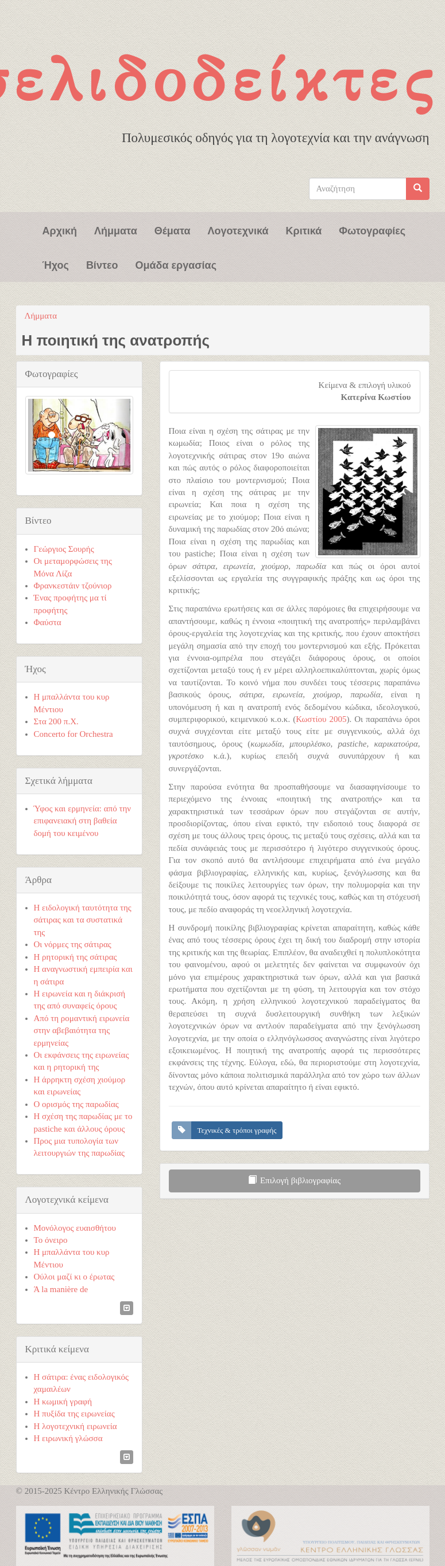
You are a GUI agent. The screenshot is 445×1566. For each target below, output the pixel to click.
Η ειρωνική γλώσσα (68, 1438)
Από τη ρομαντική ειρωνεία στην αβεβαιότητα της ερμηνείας (82, 1030)
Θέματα (172, 229)
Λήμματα (115, 229)
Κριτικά (304, 229)
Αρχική (60, 229)
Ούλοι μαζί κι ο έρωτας (74, 1276)
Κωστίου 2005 (321, 719)
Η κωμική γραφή (63, 1401)
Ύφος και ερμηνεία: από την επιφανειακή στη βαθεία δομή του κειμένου (82, 821)
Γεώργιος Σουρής (64, 549)
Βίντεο (102, 264)
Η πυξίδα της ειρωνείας (74, 1413)
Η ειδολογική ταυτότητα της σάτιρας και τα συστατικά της (82, 920)
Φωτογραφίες (372, 229)
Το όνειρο (51, 1240)
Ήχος (55, 264)
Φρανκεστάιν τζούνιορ (73, 585)
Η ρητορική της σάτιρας (75, 956)
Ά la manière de (61, 1289)
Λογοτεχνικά (238, 229)
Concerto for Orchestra (73, 734)
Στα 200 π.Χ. (56, 721)
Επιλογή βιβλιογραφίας (294, 1180)
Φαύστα (47, 622)
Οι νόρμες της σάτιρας (72, 944)
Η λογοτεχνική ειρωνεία (75, 1426)
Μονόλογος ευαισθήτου (75, 1228)
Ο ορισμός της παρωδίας (76, 1104)
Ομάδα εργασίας (175, 264)
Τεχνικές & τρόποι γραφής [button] (237, 1130)
